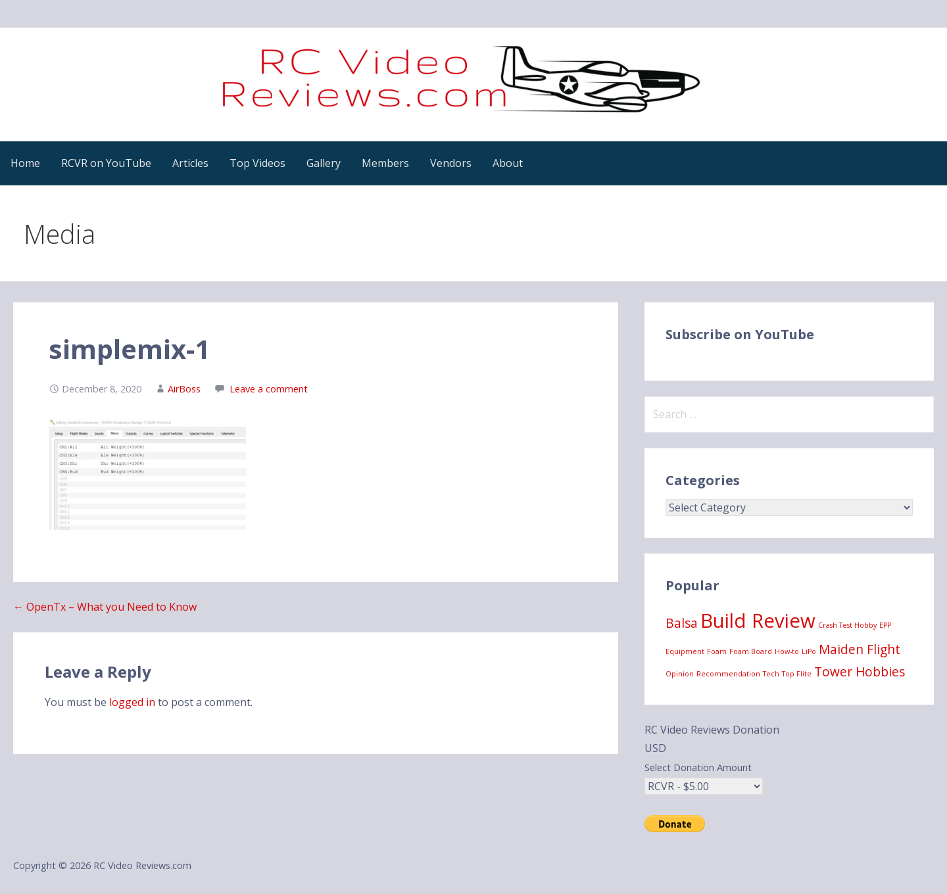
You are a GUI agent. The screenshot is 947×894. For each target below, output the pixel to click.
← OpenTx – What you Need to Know (105, 607)
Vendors (451, 163)
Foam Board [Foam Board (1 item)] (750, 651)
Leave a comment (269, 389)
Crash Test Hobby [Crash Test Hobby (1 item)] (847, 625)
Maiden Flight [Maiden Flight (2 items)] (859, 649)
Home (25, 163)
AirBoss (184, 389)
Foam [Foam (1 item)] (717, 651)
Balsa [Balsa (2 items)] (682, 623)
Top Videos (257, 163)
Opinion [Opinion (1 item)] (680, 673)
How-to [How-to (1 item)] (787, 651)
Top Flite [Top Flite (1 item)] (797, 673)
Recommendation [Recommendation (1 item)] (728, 673)
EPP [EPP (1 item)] (885, 625)
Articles (190, 163)
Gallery (323, 163)
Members (385, 163)
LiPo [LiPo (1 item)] (809, 651)
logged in (132, 702)
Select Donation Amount (698, 767)
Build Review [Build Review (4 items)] (757, 620)
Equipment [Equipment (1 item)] (685, 651)
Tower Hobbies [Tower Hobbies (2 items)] (859, 671)
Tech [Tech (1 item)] (771, 673)
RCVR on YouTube (106, 163)
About (508, 163)
